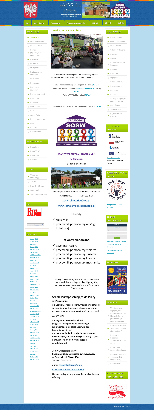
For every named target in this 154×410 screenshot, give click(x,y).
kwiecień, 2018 (34, 268)
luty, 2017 (33, 300)
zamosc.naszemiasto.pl (84, 89)
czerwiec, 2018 (34, 263)
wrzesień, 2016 (34, 314)
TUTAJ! (96, 85)
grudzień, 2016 (34, 306)
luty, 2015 (33, 354)
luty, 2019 (33, 244)
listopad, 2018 (34, 252)
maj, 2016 (33, 319)
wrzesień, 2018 (34, 257)
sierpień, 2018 (34, 260)
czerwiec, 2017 (34, 290)
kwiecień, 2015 (34, 349)
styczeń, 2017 (34, 303)
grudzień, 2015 (34, 332)
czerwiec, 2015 (34, 343)
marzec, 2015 (34, 351)
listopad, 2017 (34, 282)
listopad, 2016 (34, 308)
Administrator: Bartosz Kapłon (121, 406)
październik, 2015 (35, 338)
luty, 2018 (33, 273)
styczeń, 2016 (34, 330)
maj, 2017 (33, 292)
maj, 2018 (33, 265)
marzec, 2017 (34, 298)
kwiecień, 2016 (34, 322)
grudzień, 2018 (34, 249)
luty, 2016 (33, 327)
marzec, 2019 (34, 241)
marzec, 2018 (34, 271)
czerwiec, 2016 (34, 316)
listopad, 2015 (34, 335)
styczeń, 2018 (34, 276)
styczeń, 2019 (34, 247)
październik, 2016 (35, 311)
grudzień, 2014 (34, 359)
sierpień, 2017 (34, 287)
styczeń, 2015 (34, 357)
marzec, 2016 (34, 324)
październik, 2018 (35, 255)
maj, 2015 (33, 346)
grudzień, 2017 (34, 279)
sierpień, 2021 (34, 239)
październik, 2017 (35, 284)
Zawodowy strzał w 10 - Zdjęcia (66, 30)
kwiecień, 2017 (34, 295)
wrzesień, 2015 (34, 340)
